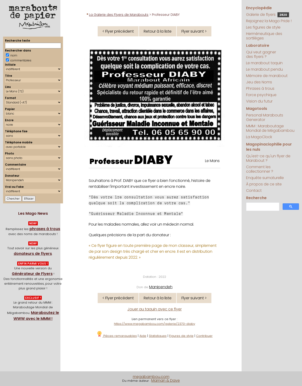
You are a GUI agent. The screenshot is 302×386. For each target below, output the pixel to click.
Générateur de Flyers (32, 273)
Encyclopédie (259, 8)
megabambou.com (151, 376)
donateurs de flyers (33, 253)
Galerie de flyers (267, 14)
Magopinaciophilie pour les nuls (269, 147)
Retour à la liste (158, 31)
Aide (142, 336)
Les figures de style (263, 27)
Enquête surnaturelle (265, 177)
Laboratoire (257, 45)
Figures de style (181, 336)
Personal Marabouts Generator (264, 117)
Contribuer (204, 336)
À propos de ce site (264, 184)
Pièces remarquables (116, 336)
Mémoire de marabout (267, 75)
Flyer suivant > (194, 31)
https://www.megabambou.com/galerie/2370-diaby (154, 324)
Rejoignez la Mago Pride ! (269, 21)
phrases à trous (44, 229)
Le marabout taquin (264, 63)
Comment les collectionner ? (259, 169)
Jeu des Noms (259, 82)
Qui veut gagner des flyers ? (261, 54)
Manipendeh (160, 287)
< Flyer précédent (118, 31)
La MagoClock (259, 137)
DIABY (153, 160)
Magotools (256, 108)
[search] (262, 207)
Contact (254, 190)
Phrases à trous (260, 88)
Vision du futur (259, 101)
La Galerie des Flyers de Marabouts (118, 14)
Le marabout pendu (264, 69)
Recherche (256, 198)
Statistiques (158, 336)
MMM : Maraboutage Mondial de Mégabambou (270, 128)
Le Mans (212, 160)
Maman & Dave (165, 380)
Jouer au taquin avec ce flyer (154, 309)
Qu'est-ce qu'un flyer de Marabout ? (268, 158)
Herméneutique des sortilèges (264, 36)
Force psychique (261, 95)
